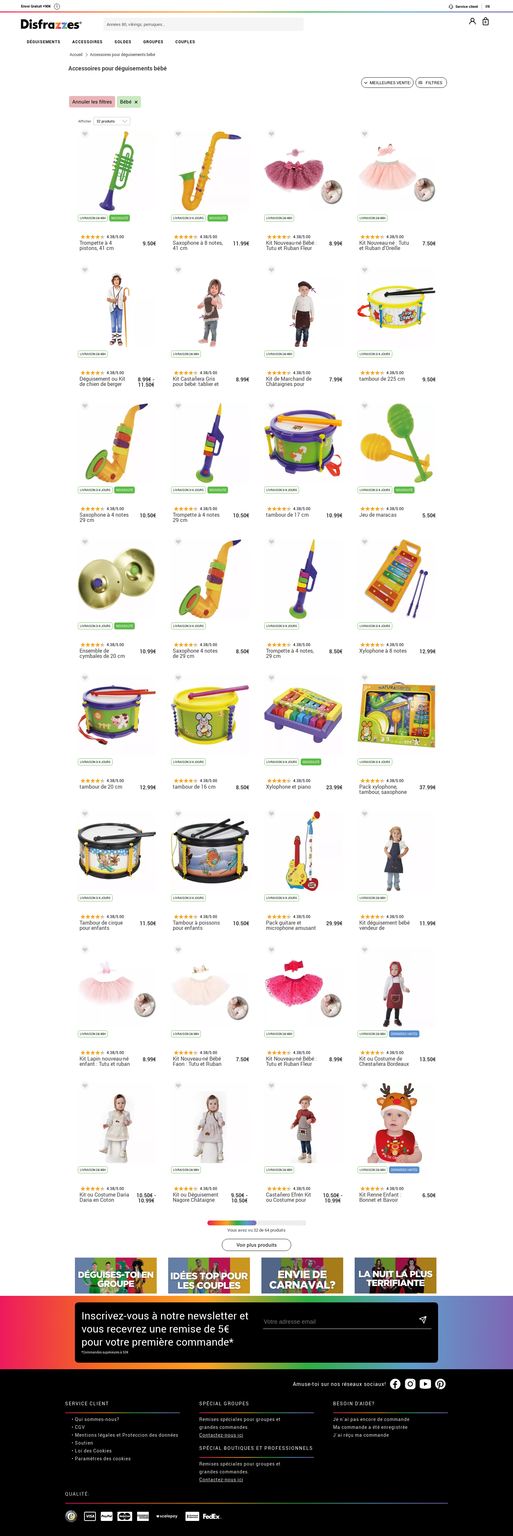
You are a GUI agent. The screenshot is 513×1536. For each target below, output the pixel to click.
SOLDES (123, 41)
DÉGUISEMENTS (44, 41)
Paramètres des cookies (103, 1436)
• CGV (78, 1404)
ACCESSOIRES (87, 41)
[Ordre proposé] (387, 82)
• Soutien (82, 1420)
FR (488, 6)
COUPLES (185, 41)
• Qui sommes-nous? (95, 1396)
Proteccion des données (150, 1412)
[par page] (112, 121)
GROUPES (153, 41)
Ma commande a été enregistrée (370, 1404)
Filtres (434, 83)
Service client (463, 6)
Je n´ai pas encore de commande (371, 1396)
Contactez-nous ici (221, 1412)
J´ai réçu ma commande (361, 1412)
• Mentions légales (93, 1412)
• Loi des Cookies (92, 1428)
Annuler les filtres (92, 101)
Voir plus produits (257, 1244)
